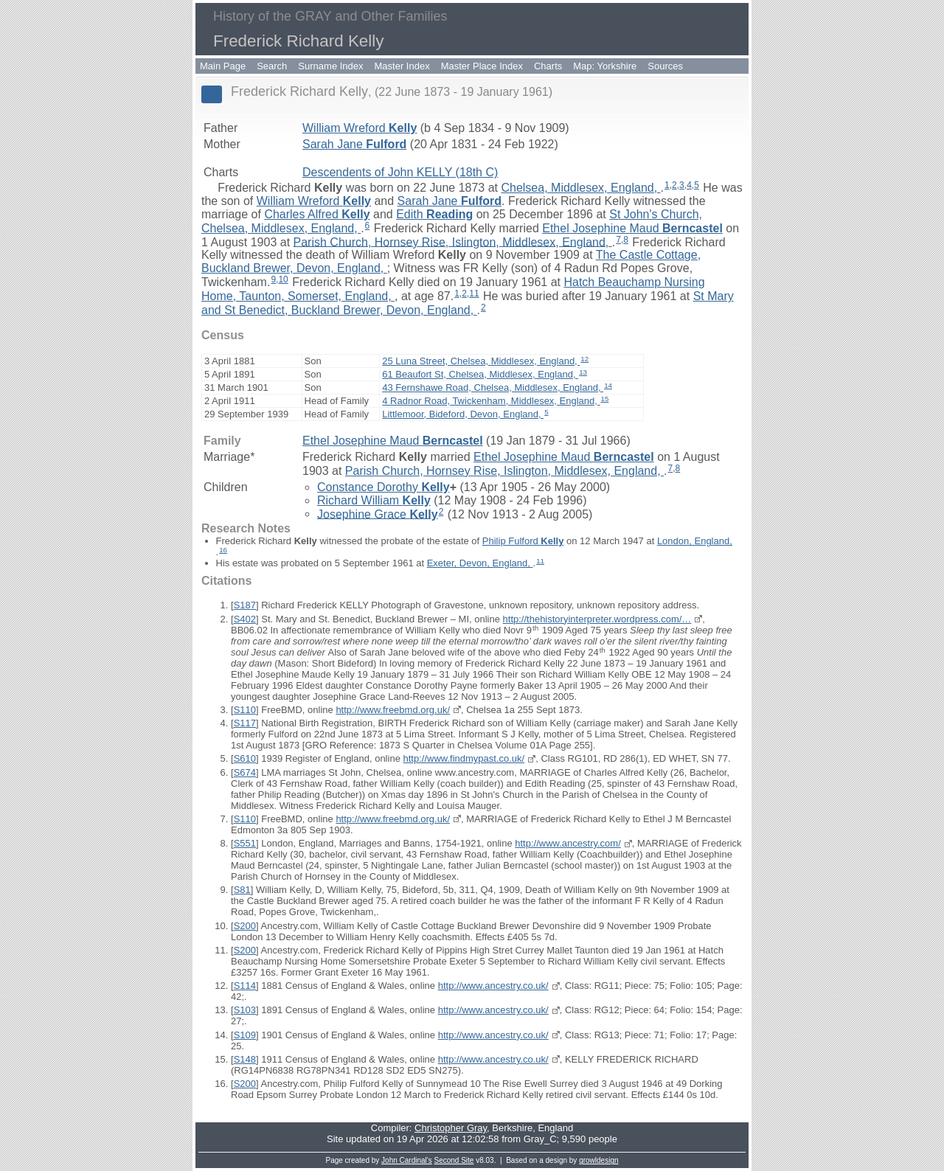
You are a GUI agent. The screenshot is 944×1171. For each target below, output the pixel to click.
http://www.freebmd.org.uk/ (393, 709)
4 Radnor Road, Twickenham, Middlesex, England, (491, 400)
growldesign (598, 1160)
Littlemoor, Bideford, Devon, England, (463, 414)
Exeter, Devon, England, (480, 563)
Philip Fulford (523, 540)
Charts (548, 66)
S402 (245, 619)
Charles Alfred (316, 214)
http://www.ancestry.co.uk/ (493, 985)
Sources (665, 66)
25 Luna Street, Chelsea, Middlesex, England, (481, 360)
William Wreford (359, 128)
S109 (245, 1034)
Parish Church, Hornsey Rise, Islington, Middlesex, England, (453, 241)
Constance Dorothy (383, 487)
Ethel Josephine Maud (632, 228)
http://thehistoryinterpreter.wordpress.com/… (597, 619)
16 (223, 550)
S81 (242, 889)
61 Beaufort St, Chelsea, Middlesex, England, (480, 374)
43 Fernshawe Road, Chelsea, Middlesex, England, (492, 387)
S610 (245, 758)
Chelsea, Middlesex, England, (580, 187)
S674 (245, 772)
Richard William (374, 500)
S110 (245, 709)
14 (608, 385)
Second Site (454, 1160)
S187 (245, 605)
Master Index (402, 66)
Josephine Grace (377, 513)
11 (474, 293)
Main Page (223, 66)
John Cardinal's (406, 1160)
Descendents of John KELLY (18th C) (400, 172)
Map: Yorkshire (604, 66)
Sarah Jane (354, 144)
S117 (245, 723)
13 (583, 372)
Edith (434, 214)
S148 (245, 1059)
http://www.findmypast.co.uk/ (463, 758)
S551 (245, 843)
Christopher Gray (450, 1127)
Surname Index (330, 66)
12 (584, 359)
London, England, (694, 540)
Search (272, 66)
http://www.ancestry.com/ (568, 843)
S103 (245, 1009)
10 (283, 279)
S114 (245, 985)
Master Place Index (482, 66)
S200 (245, 925)
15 (605, 399)
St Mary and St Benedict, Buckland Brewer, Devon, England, (467, 303)
